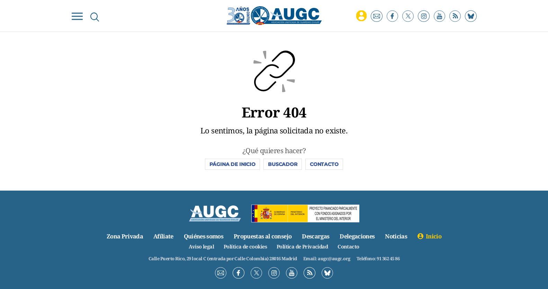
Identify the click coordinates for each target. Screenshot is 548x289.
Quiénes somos (202, 236)
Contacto (324, 164)
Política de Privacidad (303, 246)
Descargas (316, 236)
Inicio (435, 236)
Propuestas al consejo (262, 236)
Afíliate (161, 236)
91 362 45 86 (388, 258)
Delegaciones (358, 236)
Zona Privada (123, 236)
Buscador (282, 164)
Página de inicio (232, 164)
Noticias (398, 236)
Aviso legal (199, 246)
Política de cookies (244, 246)
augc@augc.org (334, 258)
